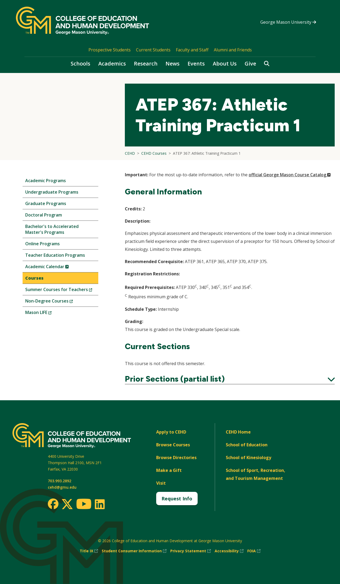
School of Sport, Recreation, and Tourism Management (255, 474)
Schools (80, 63)
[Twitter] (67, 504)
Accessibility (229, 551)
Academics (112, 63)
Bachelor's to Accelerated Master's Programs (52, 229)
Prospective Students (109, 50)
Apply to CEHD (171, 432)
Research (146, 63)
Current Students (153, 50)
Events (196, 63)
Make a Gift (169, 470)
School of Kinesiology (248, 457)
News (172, 63)
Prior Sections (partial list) (230, 379)
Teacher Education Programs (55, 255)
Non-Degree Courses (58, 302)
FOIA (254, 551)
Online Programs (42, 244)
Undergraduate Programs (51, 192)
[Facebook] (53, 504)
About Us (225, 63)
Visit (161, 483)
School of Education (246, 445)
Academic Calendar (56, 267)
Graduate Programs (45, 203)
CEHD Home (238, 432)
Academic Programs (45, 180)
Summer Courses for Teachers (61, 290)
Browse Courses (173, 445)
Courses (34, 278)
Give (250, 63)
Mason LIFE (47, 313)
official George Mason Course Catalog (290, 175)
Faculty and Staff (192, 50)
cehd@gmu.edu (62, 487)
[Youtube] (84, 505)
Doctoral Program (43, 215)
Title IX (89, 551)
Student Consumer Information (134, 551)
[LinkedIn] (99, 504)
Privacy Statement (190, 551)
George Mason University (288, 22)
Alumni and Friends (233, 50)
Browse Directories (176, 457)
